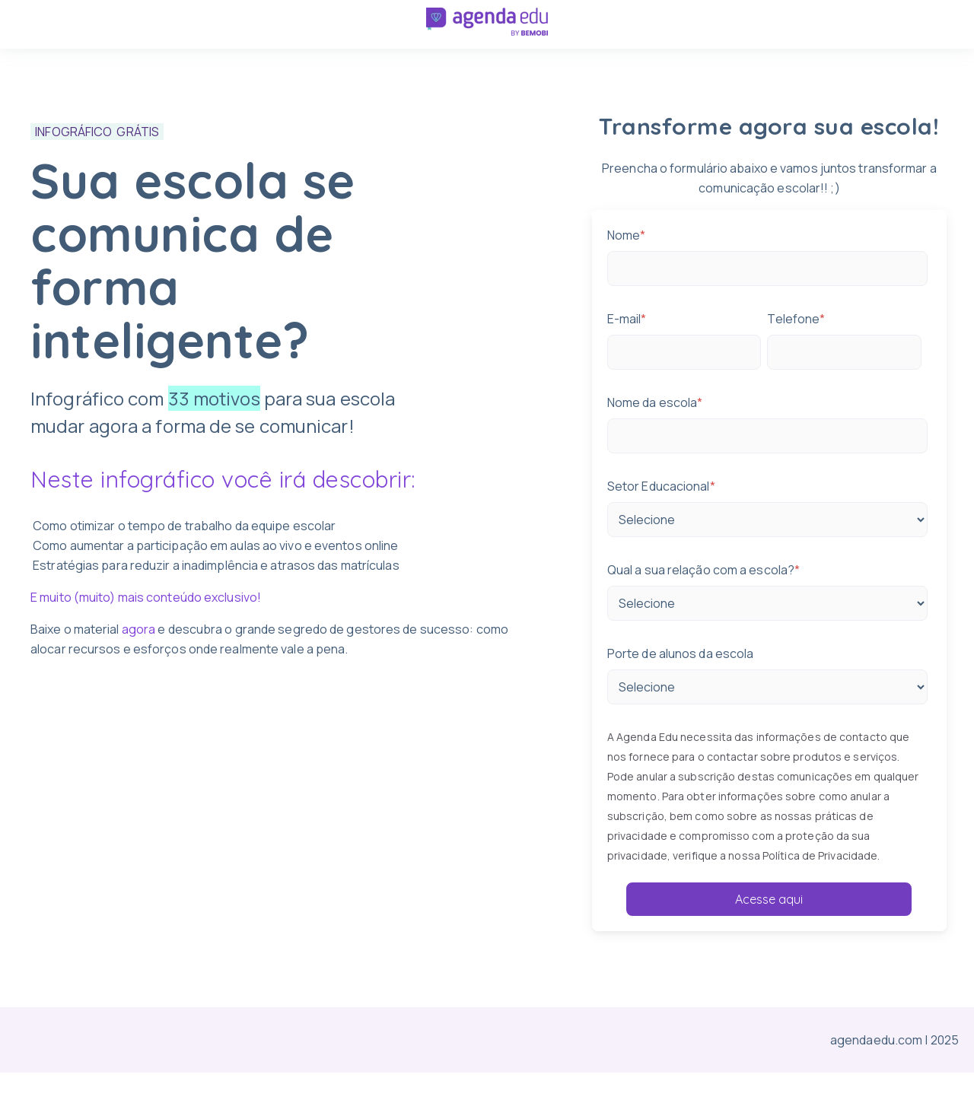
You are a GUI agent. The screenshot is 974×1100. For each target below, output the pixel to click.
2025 (945, 1042)
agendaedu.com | (880, 1042)
